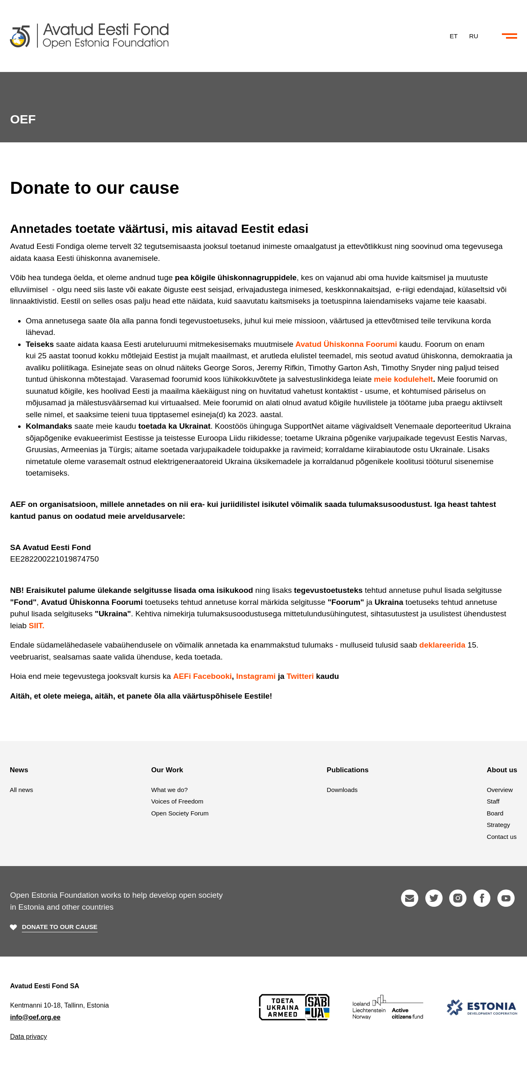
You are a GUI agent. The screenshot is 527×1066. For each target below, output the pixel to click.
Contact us (502, 836)
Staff (493, 801)
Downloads (342, 789)
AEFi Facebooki (202, 676)
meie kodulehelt (403, 379)
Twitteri (300, 676)
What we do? (169, 789)
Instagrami (256, 676)
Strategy (498, 824)
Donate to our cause (59, 926)
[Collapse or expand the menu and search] (509, 36)
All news (21, 789)
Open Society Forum (179, 813)
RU (473, 35)
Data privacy (28, 1036)
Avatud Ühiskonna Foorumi (346, 344)
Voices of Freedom (177, 801)
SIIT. (36, 625)
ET (453, 35)
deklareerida (442, 645)
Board (495, 813)
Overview (500, 789)
